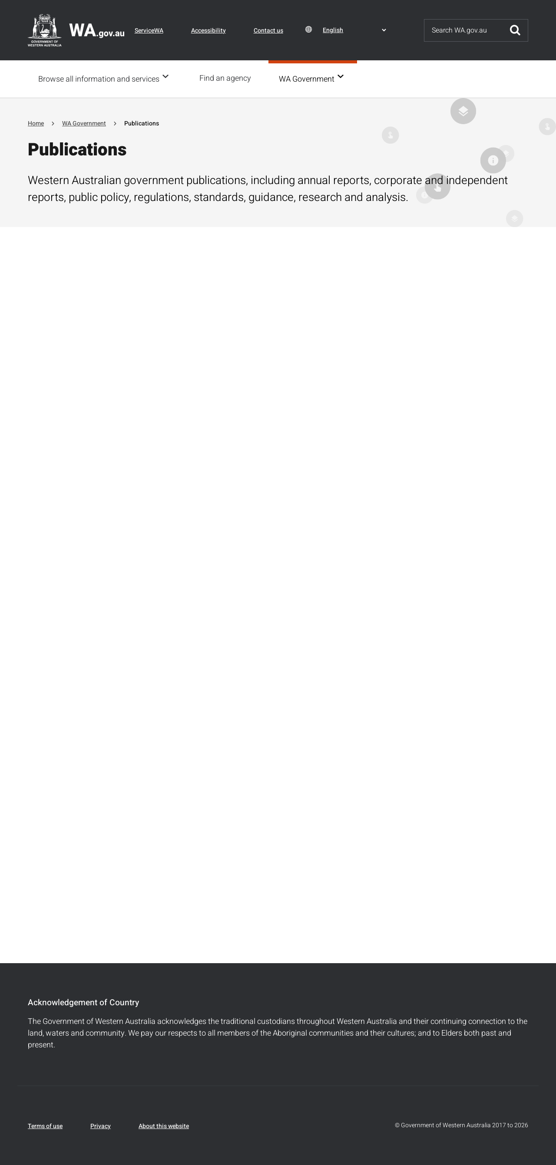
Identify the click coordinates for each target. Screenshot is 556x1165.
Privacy (100, 1125)
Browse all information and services (98, 79)
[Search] (463, 30)
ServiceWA (149, 30)
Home (36, 122)
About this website (164, 1125)
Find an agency (228, 78)
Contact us (268, 30)
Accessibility (208, 30)
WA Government (309, 79)
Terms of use (45, 1125)
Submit (515, 30)
